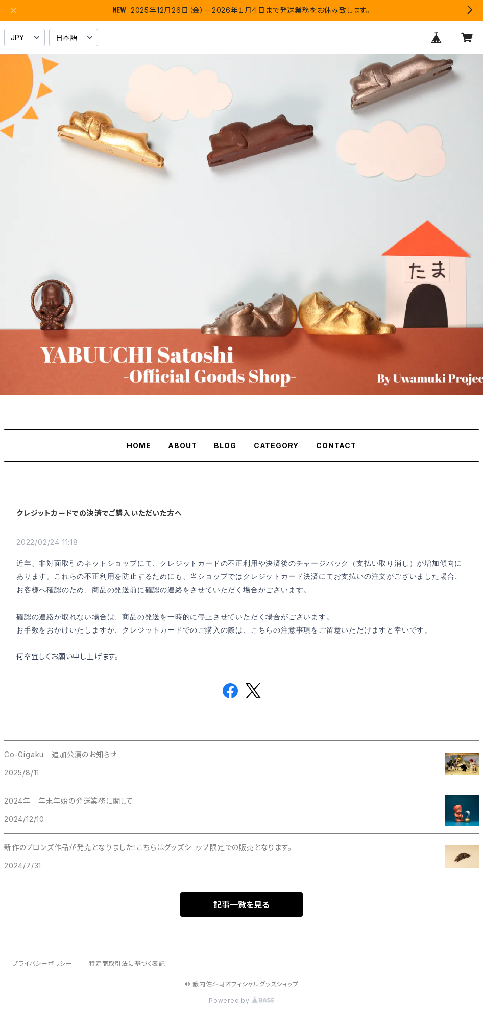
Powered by (241, 1000)
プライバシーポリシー (42, 963)
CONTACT (336, 445)
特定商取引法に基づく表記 (127, 963)
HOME (139, 445)
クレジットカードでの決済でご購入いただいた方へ (99, 512)
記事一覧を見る (241, 905)
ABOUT (182, 445)
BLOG (225, 445)
